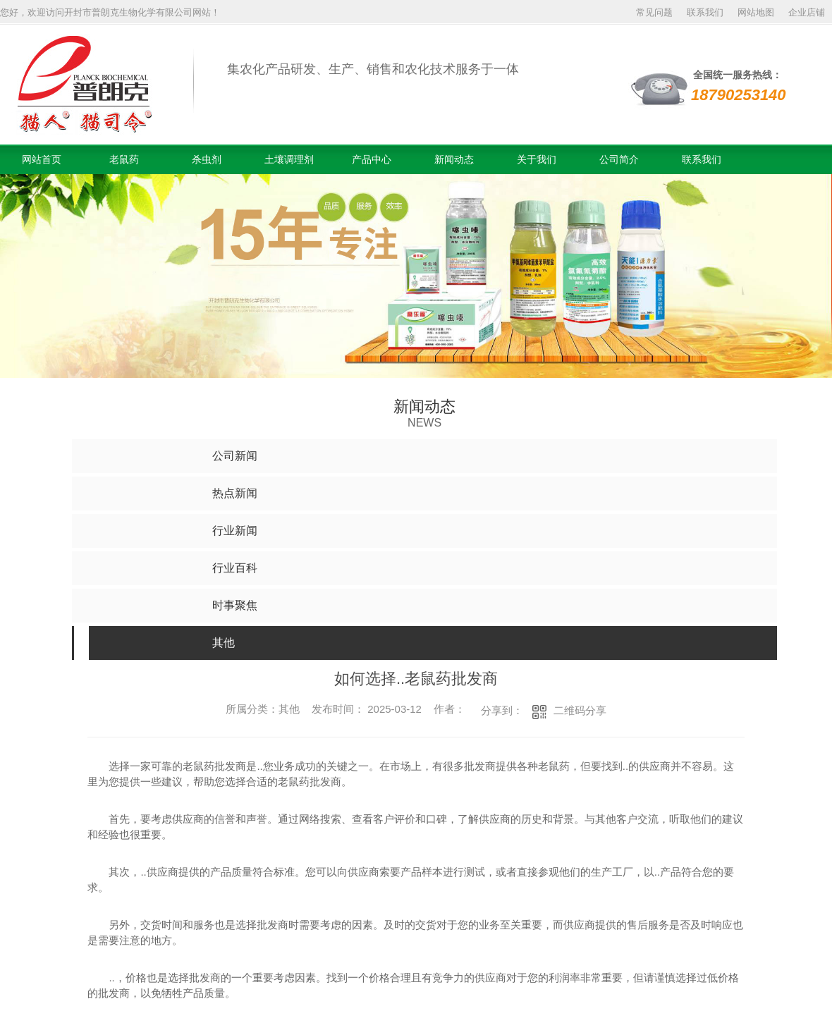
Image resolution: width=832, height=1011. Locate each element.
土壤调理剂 (289, 159)
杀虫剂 (206, 159)
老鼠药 (124, 159)
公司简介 (619, 159)
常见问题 (654, 12)
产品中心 (371, 159)
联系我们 (705, 12)
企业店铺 (806, 12)
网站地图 (756, 12)
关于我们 (536, 159)
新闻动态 (454, 159)
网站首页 (41, 159)
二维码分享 (579, 710)
